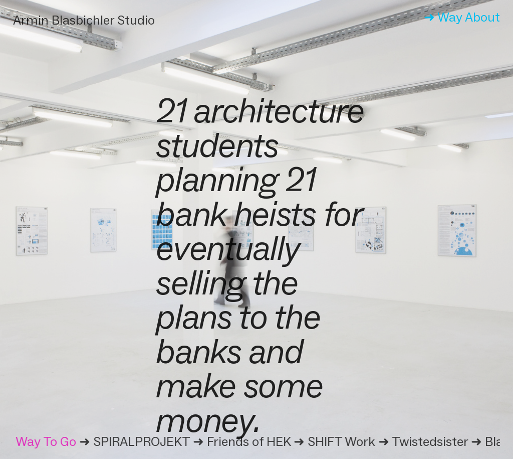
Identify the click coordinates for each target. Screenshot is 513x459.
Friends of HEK (250, 441)
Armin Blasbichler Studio (84, 20)
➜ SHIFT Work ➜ (344, 441)
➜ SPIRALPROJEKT (135, 441)
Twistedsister (431, 441)
